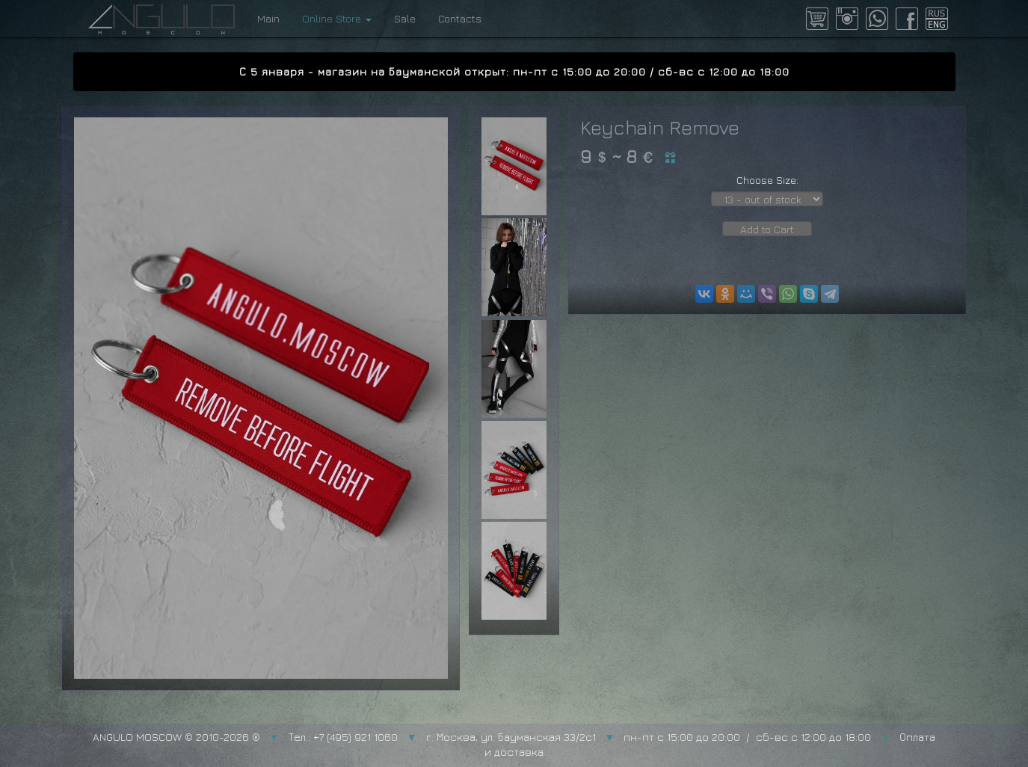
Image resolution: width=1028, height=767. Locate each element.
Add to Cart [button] (767, 229)
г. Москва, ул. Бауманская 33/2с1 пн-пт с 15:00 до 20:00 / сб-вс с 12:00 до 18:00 (649, 736)
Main (268, 18)
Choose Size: (767, 179)
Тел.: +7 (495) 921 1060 (343, 736)
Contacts (459, 18)
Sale (405, 18)
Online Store (337, 18)
